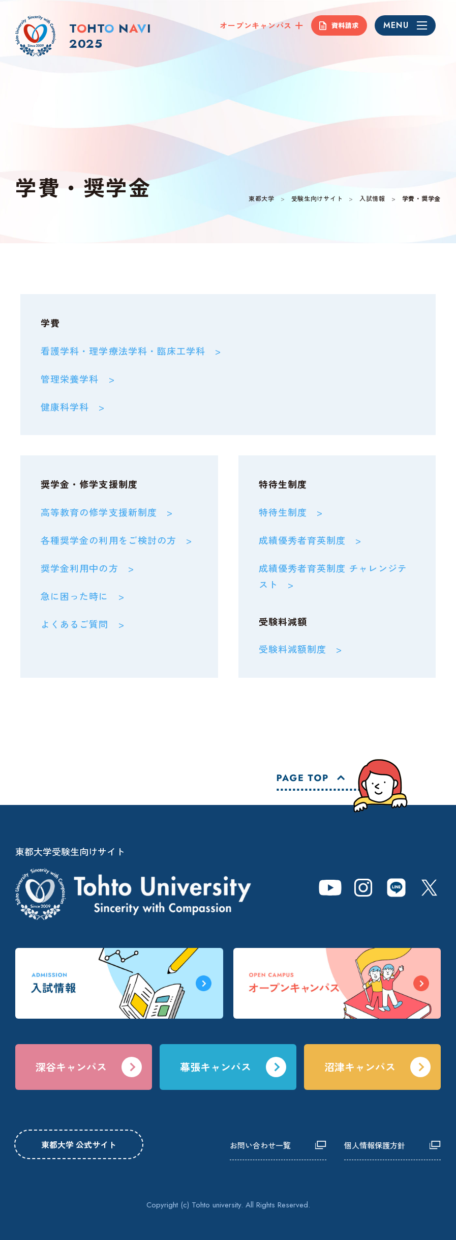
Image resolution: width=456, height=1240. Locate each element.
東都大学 (262, 198)
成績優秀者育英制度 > (310, 539)
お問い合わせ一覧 (260, 1145)
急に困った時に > (83, 595)
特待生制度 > (291, 511)
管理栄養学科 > (78, 378)
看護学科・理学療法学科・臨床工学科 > (131, 350)
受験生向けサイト (317, 198)
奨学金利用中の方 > (87, 567)
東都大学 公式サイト (78, 1144)
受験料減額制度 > (301, 648)
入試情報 (372, 198)
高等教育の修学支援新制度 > (107, 511)
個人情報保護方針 (374, 1145)
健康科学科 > (73, 406)
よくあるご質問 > (83, 623)
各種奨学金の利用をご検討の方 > (116, 539)
